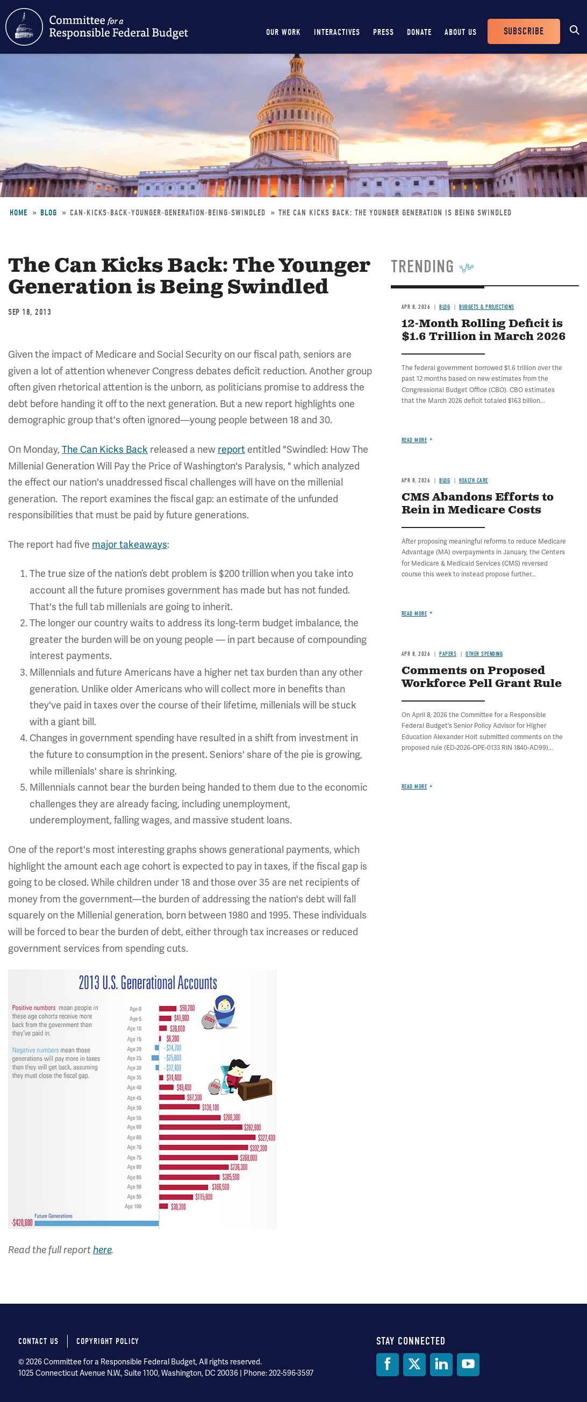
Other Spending (484, 654)
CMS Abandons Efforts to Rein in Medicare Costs (478, 504)
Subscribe (524, 31)
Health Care (473, 480)
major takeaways (129, 545)
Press (383, 32)
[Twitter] (414, 1364)
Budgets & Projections (486, 306)
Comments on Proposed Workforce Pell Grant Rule (482, 677)
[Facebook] (387, 1364)
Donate (419, 32)
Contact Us (38, 1341)
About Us (461, 32)
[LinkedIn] (441, 1364)
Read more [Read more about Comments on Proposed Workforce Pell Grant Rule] (414, 786)
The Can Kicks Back (105, 450)
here (102, 1250)
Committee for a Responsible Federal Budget (96, 27)
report (231, 450)
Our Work (283, 32)
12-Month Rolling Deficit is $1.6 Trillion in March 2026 (484, 330)
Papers (447, 654)
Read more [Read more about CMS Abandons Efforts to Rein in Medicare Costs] (414, 613)
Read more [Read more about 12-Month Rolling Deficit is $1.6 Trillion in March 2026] (414, 440)
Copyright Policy (107, 1341)
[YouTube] (468, 1364)
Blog (48, 213)
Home (18, 213)
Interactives (337, 32)
